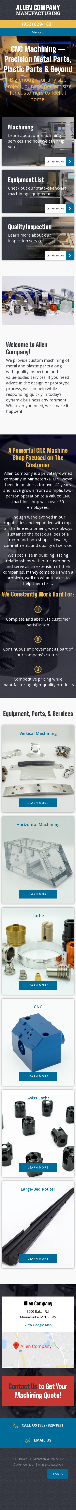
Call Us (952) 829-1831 (38, 1425)
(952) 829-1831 (38, 24)
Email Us (38, 1440)
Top (58, 1474)
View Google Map (38, 1325)
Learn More (60, 161)
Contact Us (23, 1386)
